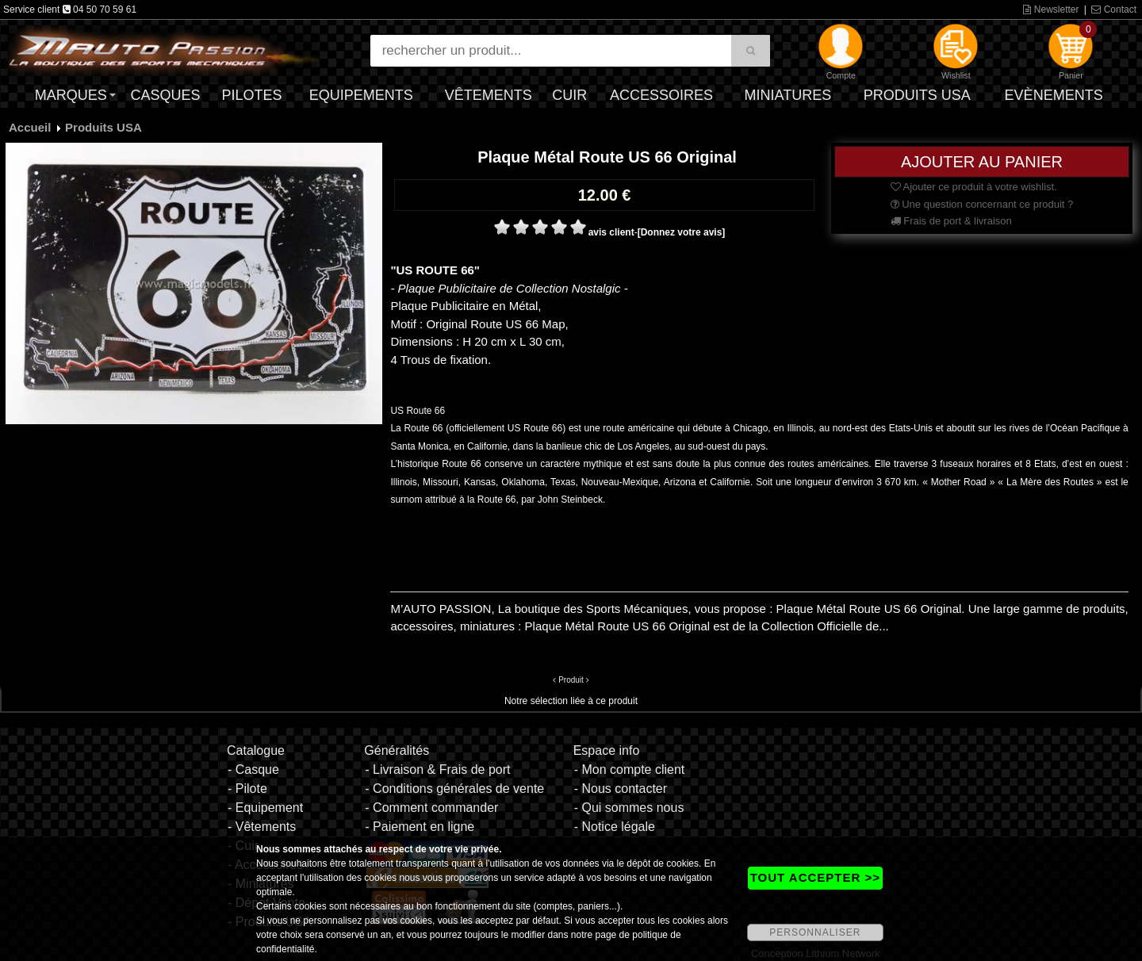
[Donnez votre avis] (682, 232)
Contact (1113, 9)
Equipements (361, 95)
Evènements (1054, 95)
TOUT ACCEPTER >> (815, 877)
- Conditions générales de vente (454, 788)
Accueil (30, 127)
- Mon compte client (629, 769)
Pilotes (252, 95)
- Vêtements (262, 826)
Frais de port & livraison (951, 221)
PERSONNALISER (814, 932)
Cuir (569, 95)
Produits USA (917, 95)
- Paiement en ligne (419, 826)
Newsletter (1051, 9)
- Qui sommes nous (629, 807)
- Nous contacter (620, 788)
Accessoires (661, 95)
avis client (611, 232)
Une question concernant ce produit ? (982, 204)
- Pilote (247, 788)
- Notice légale (614, 826)
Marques (71, 95)
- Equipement (265, 807)
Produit (571, 680)
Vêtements (488, 95)
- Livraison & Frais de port (437, 769)
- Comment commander (431, 807)
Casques (165, 95)
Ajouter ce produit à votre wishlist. (974, 187)
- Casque (253, 769)
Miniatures (788, 95)
